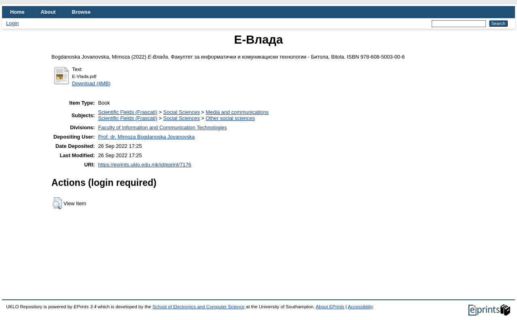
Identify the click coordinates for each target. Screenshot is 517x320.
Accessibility (360, 306)
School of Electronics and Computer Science (199, 306)
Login (12, 23)
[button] (57, 203)
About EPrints (330, 306)
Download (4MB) (91, 83)
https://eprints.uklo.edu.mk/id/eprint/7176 (144, 165)
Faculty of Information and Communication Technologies (162, 127)
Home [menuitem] (17, 12)
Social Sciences (181, 112)
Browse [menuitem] (81, 12)
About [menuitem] (48, 12)
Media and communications (237, 112)
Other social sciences (230, 118)
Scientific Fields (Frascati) (127, 112)
